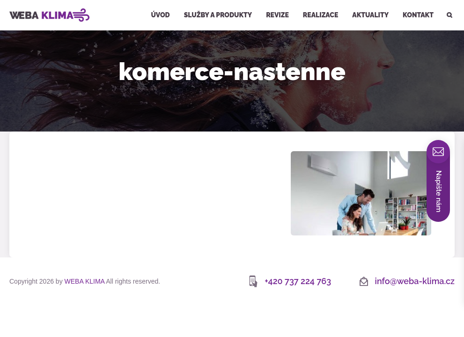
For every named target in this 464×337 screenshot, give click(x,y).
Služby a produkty (218, 15)
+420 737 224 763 (298, 281)
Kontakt (418, 15)
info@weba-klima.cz (415, 281)
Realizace (320, 15)
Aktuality (370, 15)
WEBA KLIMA (22, 3)
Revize (277, 15)
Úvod (160, 15)
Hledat (448, 1)
